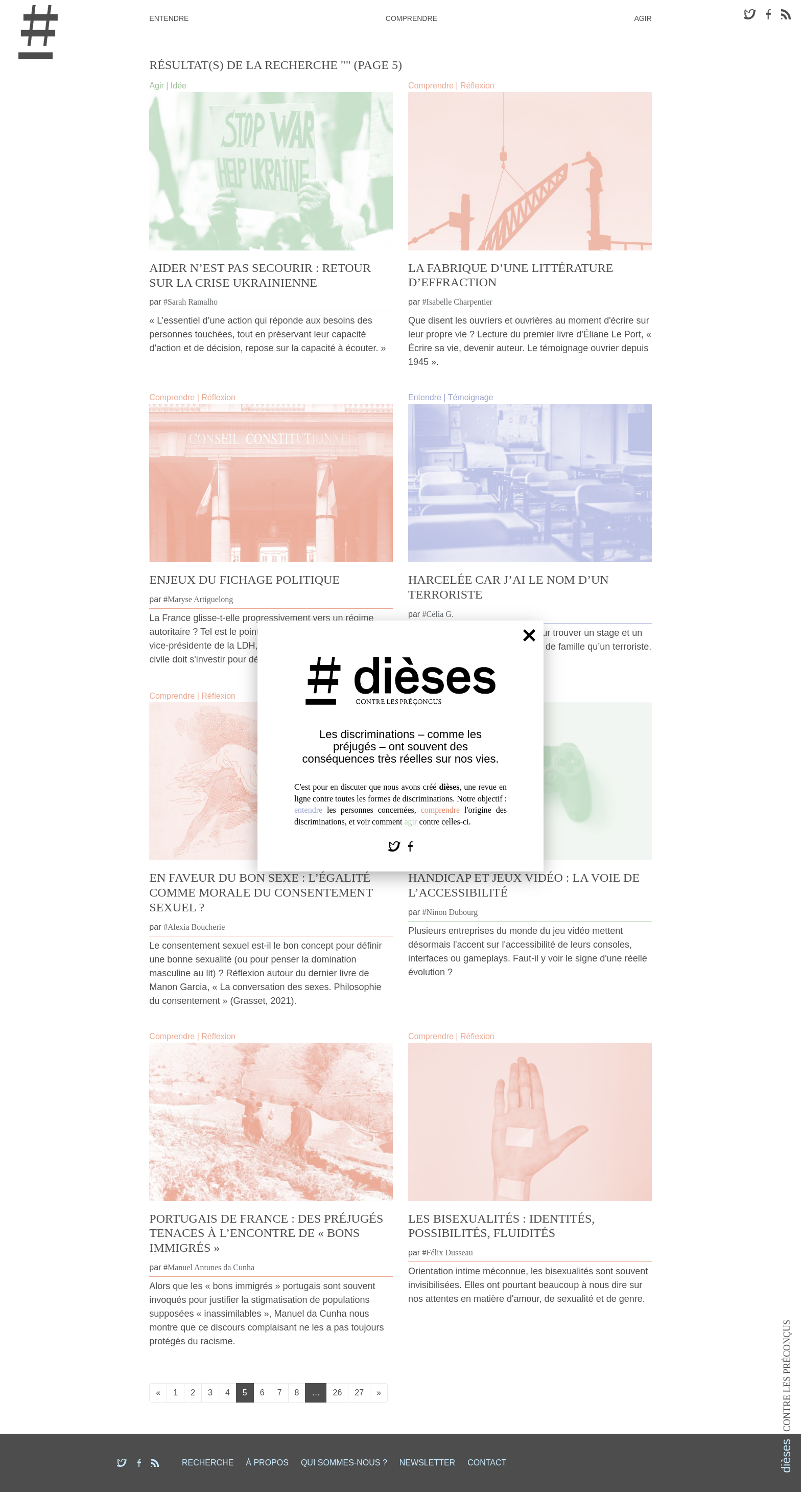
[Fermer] (529, 635)
